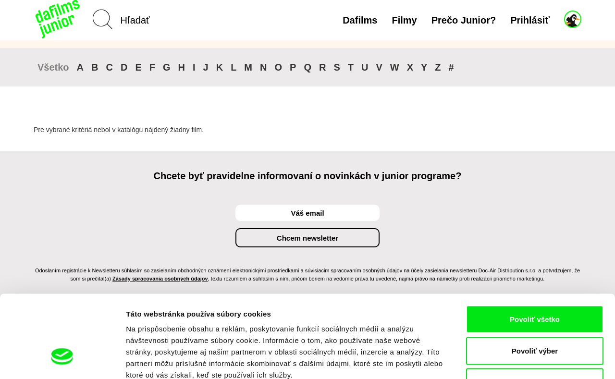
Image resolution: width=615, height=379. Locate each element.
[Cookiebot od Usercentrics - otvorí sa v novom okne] (62, 360)
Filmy (404, 20)
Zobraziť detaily (502, 360)
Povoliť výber (535, 285)
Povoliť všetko (535, 253)
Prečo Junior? (463, 20)
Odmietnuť (534, 316)
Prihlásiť (530, 20)
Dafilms (360, 20)
